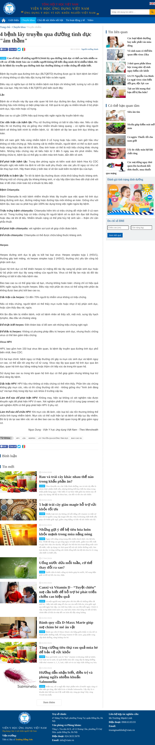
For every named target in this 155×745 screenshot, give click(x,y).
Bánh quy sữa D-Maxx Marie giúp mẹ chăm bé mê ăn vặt (66, 624)
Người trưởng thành (89, 49)
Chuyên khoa (28, 20)
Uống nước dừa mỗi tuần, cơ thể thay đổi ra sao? (65, 565)
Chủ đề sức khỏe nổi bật (50, 20)
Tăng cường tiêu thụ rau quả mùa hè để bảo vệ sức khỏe (68, 649)
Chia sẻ (12, 49)
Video (90, 20)
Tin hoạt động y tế (75, 20)
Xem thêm (49, 702)
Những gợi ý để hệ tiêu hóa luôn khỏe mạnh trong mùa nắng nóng (65, 531)
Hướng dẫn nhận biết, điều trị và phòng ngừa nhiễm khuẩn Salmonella (66, 677)
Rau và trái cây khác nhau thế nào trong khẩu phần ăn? (66, 479)
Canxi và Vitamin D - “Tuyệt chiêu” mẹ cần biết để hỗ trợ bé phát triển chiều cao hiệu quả (68, 592)
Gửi (3, 49)
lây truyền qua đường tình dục (53, 438)
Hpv (18, 438)
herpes (31, 438)
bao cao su (76, 438)
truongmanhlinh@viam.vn (122, 730)
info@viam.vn (67, 740)
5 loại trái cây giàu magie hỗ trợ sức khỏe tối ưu (68, 506)
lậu (24, 438)
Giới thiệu (13, 20)
